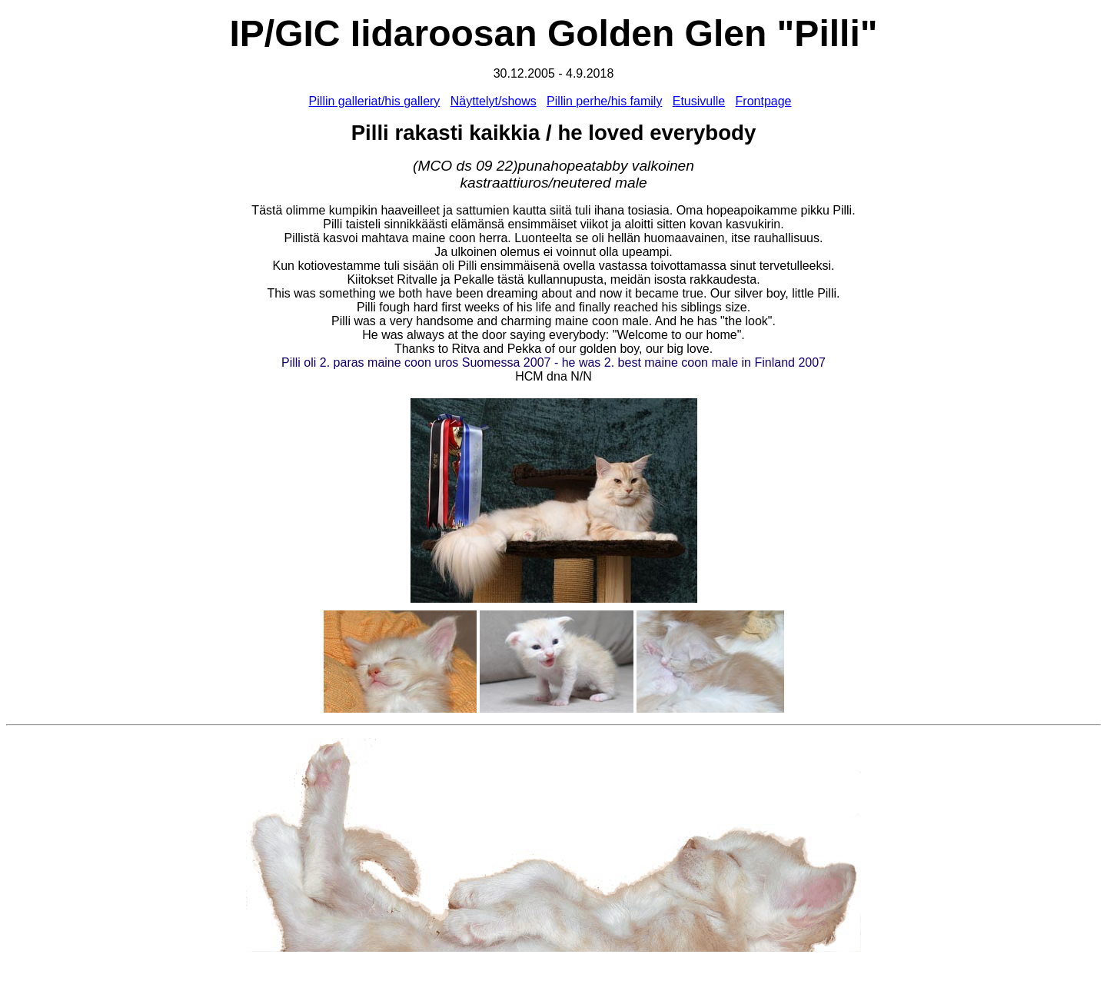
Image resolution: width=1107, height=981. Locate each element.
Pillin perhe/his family (604, 101)
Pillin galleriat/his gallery (374, 101)
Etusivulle (699, 101)
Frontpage (764, 101)
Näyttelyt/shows (493, 101)
